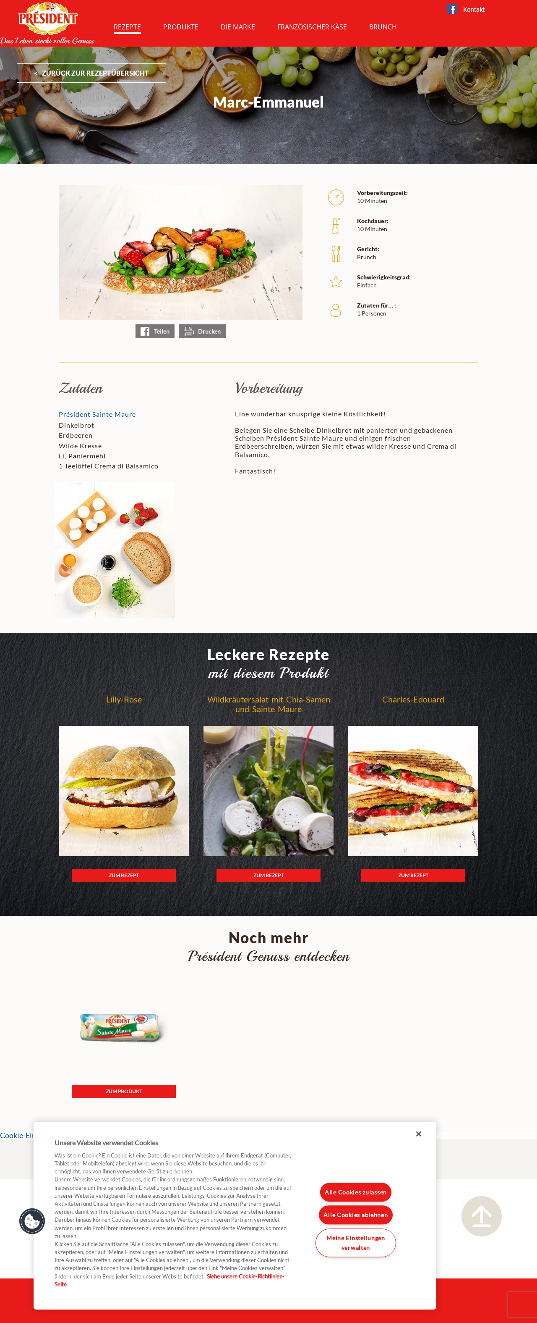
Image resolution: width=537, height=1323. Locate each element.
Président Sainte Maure (97, 414)
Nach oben (481, 1216)
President (47, 23)
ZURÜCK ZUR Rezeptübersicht (95, 73)
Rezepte (127, 27)
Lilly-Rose (124, 699)
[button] (32, 1221)
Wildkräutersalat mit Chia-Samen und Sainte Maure (268, 704)
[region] (235, 1216)
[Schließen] (418, 1134)
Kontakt (474, 9)
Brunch (383, 27)
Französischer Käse (312, 27)
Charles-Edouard (413, 699)
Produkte (180, 27)
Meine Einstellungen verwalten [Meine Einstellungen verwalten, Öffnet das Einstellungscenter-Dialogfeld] (355, 1242)
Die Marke (238, 27)
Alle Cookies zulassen (356, 1192)
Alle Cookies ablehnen (355, 1214)
